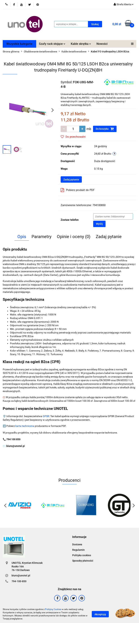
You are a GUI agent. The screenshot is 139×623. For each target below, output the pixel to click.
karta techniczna (24, 425)
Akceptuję (100, 614)
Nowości (102, 44)
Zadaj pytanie (71, 179)
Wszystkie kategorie (19, 44)
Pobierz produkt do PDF (77, 190)
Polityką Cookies (53, 609)
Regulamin (78, 549)
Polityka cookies (81, 555)
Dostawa (77, 544)
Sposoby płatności (82, 560)
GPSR (46, 416)
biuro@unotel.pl (21, 575)
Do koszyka (105, 129)
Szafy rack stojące (52, 44)
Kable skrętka (81, 44)
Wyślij (99, 223)
